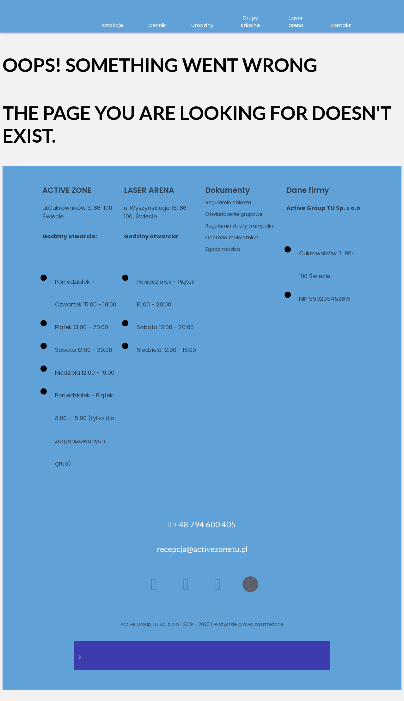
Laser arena (287, 21)
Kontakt (333, 25)
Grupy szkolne (232, 21)
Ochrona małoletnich (235, 246)
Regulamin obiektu (231, 202)
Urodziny (182, 25)
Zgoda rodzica (225, 257)
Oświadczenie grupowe (238, 214)
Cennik (141, 25)
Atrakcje (101, 25)
